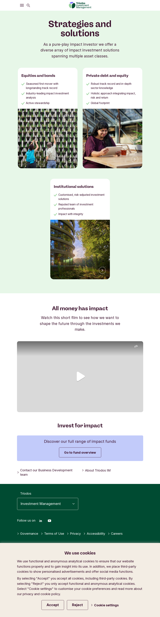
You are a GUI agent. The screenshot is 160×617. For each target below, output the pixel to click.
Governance (27, 533)
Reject (77, 605)
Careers (115, 533)
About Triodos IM (96, 470)
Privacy (74, 533)
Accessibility (94, 533)
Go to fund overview (80, 452)
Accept (53, 605)
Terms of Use (52, 533)
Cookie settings (105, 605)
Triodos (25, 493)
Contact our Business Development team (45, 472)
